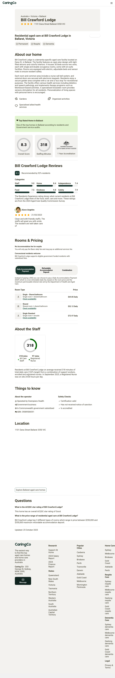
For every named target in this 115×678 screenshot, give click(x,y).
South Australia (52, 605)
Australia (25, 16)
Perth (79, 563)
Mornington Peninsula (82, 586)
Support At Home (53, 551)
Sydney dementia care (109, 626)
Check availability (29, 299)
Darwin (80, 570)
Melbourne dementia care (109, 635)
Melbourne (81, 581)
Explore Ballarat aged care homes (30, 490)
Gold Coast (82, 577)
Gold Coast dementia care (109, 653)
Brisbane (81, 559)
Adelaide (81, 574)
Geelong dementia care (109, 643)
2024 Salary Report (53, 557)
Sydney (80, 556)
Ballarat (42, 16)
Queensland (53, 575)
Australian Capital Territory (52, 612)
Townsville (81, 567)
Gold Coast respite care (108, 610)
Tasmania (52, 588)
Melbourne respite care (109, 592)
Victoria (34, 16)
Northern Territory (52, 593)
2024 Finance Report (51, 564)
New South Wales (53, 580)
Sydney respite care (108, 583)
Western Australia (52, 599)
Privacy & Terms (109, 666)
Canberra (81, 552)
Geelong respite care (108, 600)
